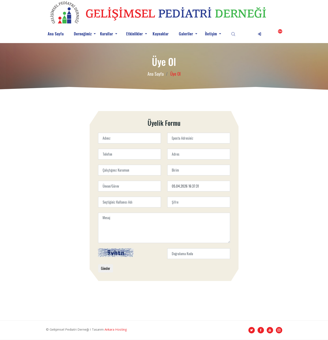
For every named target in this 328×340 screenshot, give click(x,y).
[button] (269, 34)
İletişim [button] (211, 33)
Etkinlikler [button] (135, 33)
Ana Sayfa (56, 33)
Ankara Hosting (116, 329)
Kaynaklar (161, 33)
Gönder (105, 268)
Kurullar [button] (107, 33)
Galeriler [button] (186, 33)
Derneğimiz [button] (83, 33)
